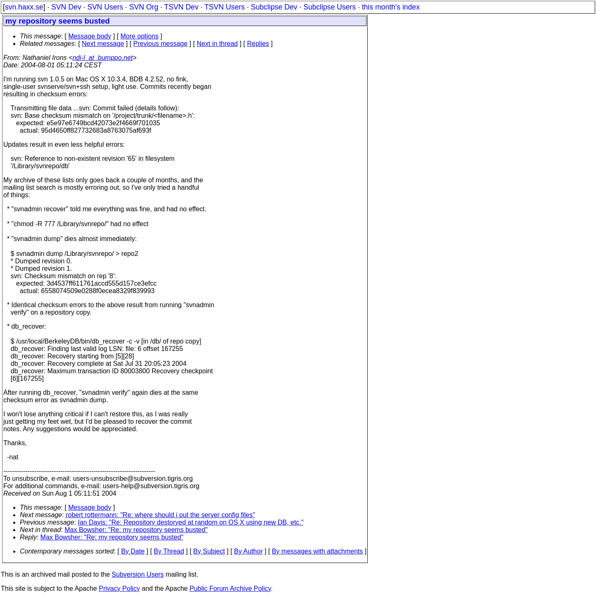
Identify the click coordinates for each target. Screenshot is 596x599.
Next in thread (217, 43)
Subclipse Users (329, 7)
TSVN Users (224, 7)
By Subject (209, 551)
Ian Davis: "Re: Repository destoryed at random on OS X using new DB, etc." (191, 522)
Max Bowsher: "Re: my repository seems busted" (136, 529)
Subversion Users (138, 574)
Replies (258, 43)
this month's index (391, 7)
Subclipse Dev (274, 7)
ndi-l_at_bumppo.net (103, 57)
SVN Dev (66, 7)
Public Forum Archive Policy (230, 588)
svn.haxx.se (24, 7)
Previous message (160, 43)
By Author (248, 551)
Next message (103, 43)
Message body (89, 36)
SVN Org (143, 7)
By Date (132, 551)
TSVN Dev (181, 7)
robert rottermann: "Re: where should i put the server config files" (160, 514)
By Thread (169, 551)
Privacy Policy (119, 588)
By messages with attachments (317, 551)
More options (140, 36)
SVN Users (105, 7)
